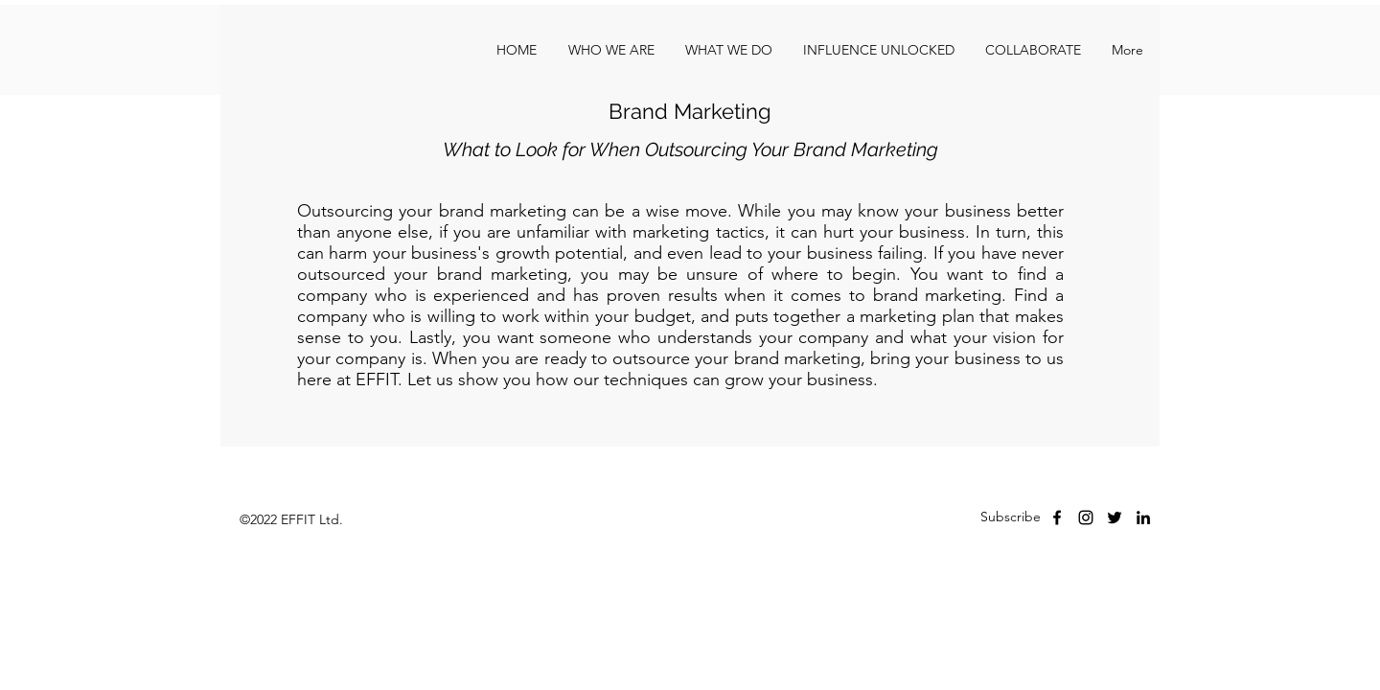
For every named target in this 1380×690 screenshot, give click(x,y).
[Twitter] (1114, 517)
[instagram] (1085, 517)
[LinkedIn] (1143, 517)
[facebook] (1057, 517)
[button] (1033, 50)
